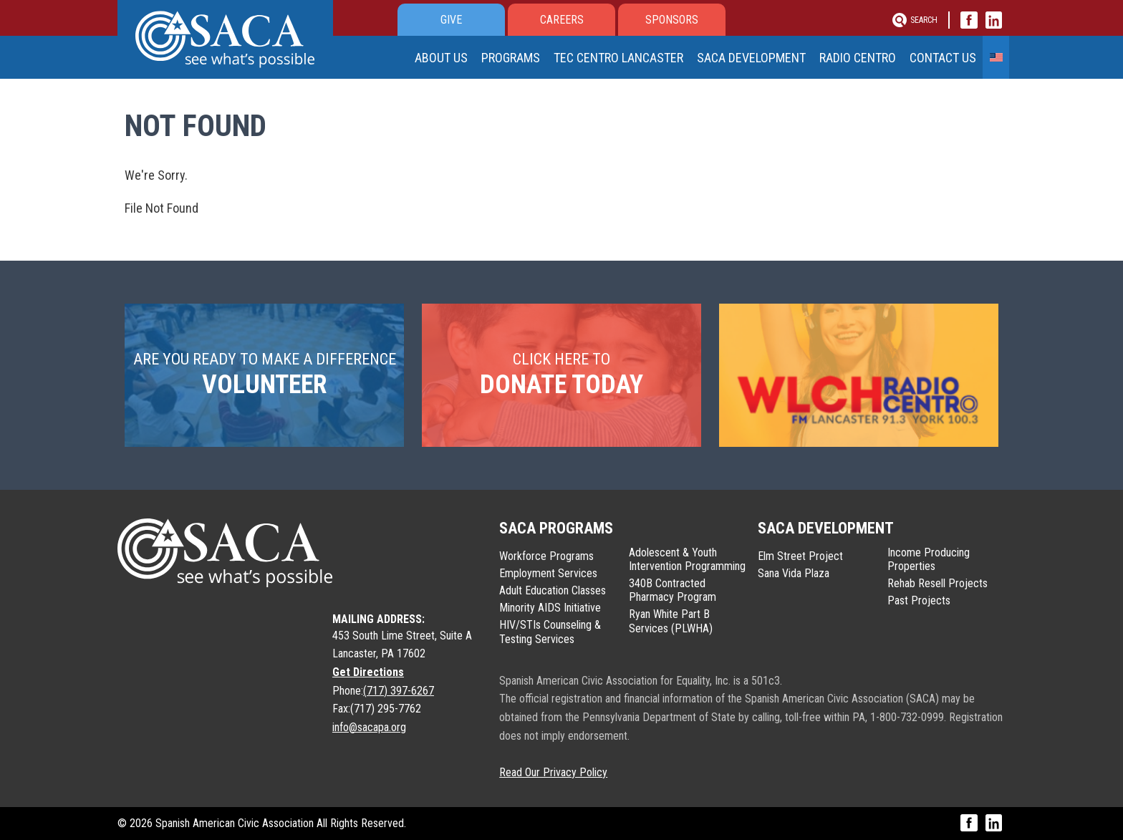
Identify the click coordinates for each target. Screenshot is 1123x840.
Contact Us (949, 60)
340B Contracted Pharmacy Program (672, 590)
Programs (517, 57)
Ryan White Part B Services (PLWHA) (671, 620)
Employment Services (548, 573)
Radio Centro (863, 60)
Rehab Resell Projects (937, 583)
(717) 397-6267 (398, 690)
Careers (562, 19)
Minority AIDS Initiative (550, 607)
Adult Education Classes (552, 590)
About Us (443, 60)
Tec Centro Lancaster (627, 60)
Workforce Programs (546, 556)
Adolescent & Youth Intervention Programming (687, 559)
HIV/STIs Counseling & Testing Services (550, 631)
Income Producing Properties (928, 559)
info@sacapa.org (369, 727)
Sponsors (671, 19)
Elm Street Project (800, 556)
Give (451, 19)
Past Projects (918, 600)
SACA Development (757, 60)
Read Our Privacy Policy (553, 772)
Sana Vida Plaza (793, 573)
